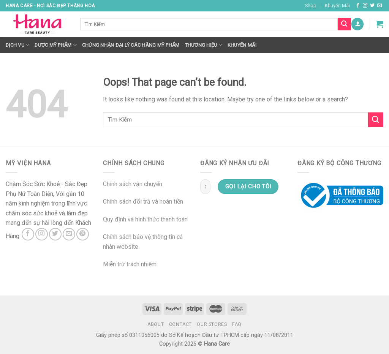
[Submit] (375, 119)
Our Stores (212, 324)
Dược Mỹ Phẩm (56, 45)
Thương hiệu (203, 45)
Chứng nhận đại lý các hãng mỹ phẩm (131, 45)
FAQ (237, 324)
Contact (180, 324)
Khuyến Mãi (337, 5)
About (155, 324)
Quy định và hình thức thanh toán (145, 219)
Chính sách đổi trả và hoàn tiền (143, 201)
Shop (310, 5)
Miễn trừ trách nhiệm (130, 264)
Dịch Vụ (17, 45)
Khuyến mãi (242, 45)
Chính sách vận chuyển (132, 184)
